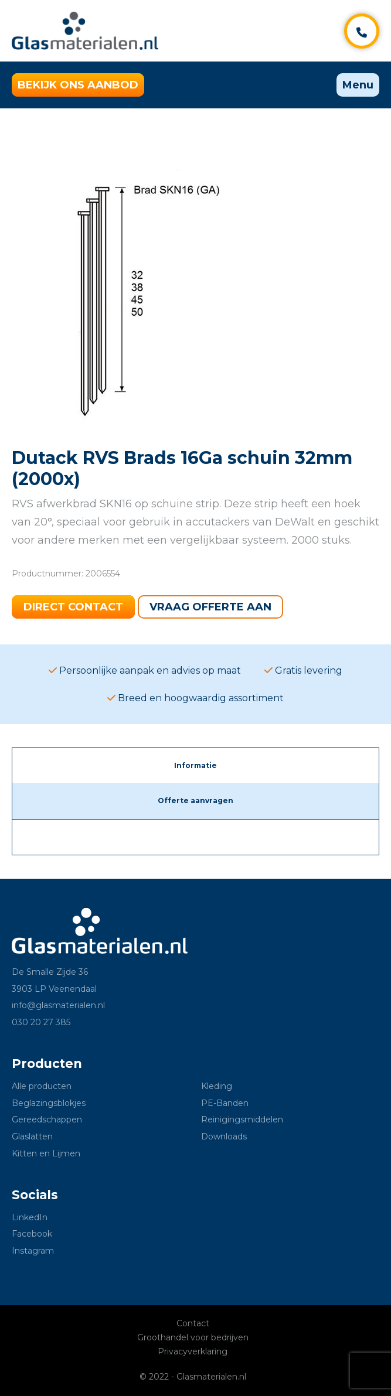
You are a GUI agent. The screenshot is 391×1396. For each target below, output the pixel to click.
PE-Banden (225, 1103)
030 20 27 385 (41, 1022)
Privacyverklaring (192, 1351)
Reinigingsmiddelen (242, 1119)
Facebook (32, 1233)
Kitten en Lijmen (46, 1153)
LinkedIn (29, 1217)
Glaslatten (32, 1136)
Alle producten (42, 1086)
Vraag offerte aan (210, 606)
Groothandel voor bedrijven (193, 1337)
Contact (192, 1323)
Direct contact (73, 606)
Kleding (216, 1086)
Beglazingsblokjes (49, 1103)
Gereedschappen (47, 1119)
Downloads (224, 1136)
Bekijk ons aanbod (78, 84)
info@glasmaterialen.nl (58, 1005)
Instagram (33, 1250)
